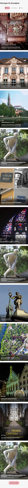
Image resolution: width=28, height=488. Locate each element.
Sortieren (14, 8)
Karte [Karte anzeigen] (21, 8)
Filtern (7, 8)
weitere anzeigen (14, 483)
